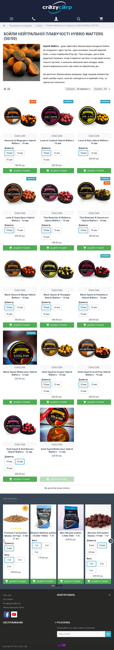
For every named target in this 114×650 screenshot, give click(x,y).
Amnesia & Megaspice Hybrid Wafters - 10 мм (20, 142)
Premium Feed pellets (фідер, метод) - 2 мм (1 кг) (16, 536)
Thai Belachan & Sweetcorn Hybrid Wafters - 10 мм (94, 219)
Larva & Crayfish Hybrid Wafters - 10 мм (57, 142)
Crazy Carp (20, 135)
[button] (3, 540)
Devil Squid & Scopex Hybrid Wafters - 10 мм (57, 373)
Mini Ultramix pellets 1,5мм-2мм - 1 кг (70, 534)
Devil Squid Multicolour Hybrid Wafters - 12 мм (57, 450)
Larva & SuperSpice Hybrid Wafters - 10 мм (20, 219)
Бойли (39, 25)
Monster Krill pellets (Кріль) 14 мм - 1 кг (98, 534)
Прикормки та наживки (20, 25)
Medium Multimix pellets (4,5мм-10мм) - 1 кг (43, 534)
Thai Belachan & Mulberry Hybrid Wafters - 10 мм (57, 219)
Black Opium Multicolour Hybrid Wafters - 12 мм (20, 373)
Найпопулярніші (12, 498)
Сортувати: (45, 89)
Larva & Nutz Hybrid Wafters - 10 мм (94, 142)
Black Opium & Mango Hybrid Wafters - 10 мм (20, 296)
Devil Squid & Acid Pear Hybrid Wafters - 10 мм (94, 373)
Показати (98, 89)
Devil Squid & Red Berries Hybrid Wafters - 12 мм (20, 450)
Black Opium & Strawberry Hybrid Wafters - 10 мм (94, 296)
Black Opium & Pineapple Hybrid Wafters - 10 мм (57, 296)
